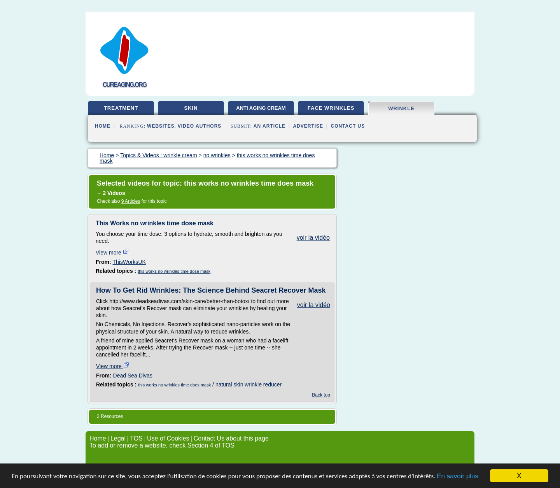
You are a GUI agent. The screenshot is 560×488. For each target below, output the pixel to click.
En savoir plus (457, 476)
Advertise (308, 126)
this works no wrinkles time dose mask (174, 271)
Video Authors (200, 126)
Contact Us (348, 126)
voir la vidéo (313, 237)
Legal (118, 438)
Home (102, 126)
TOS (136, 438)
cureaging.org (125, 84)
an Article (269, 126)
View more (112, 252)
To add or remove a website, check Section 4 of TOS (161, 445)
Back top (321, 395)
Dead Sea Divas (132, 375)
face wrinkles (331, 108)
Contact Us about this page (231, 438)
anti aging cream (260, 108)
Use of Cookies (168, 438)
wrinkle (401, 108)
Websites (161, 126)
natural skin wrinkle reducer (248, 384)
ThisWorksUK (129, 262)
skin (191, 108)
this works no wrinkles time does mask (174, 385)
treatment (121, 108)
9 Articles (130, 201)
